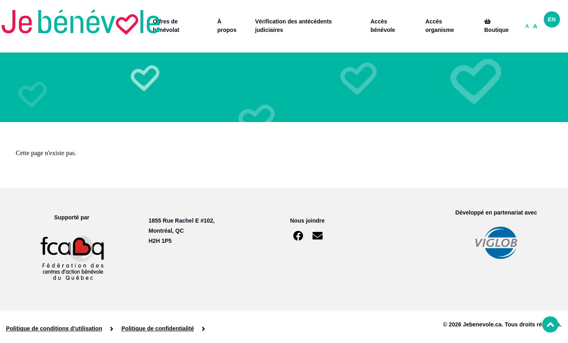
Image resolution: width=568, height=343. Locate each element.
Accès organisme (439, 25)
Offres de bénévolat (166, 25)
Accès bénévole (382, 25)
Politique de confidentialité (157, 328)
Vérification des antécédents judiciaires (293, 25)
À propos (226, 25)
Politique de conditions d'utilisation (54, 328)
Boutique (496, 26)
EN (551, 19)
